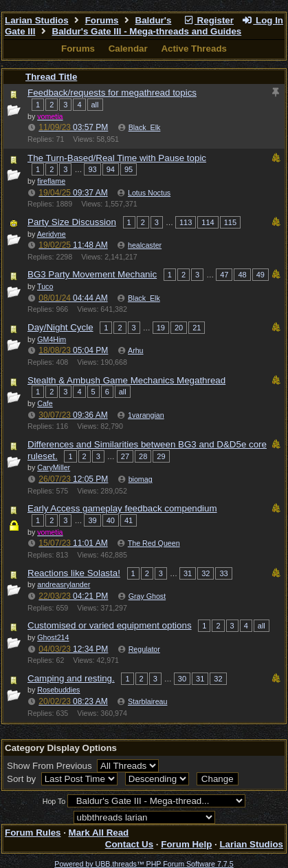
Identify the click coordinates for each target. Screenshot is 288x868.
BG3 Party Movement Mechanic (92, 274)
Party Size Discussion (71, 222)
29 (161, 456)
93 (92, 169)
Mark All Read (99, 832)
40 (111, 520)
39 (92, 520)
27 (125, 456)
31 (188, 573)
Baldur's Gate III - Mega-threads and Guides (147, 31)
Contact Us (129, 844)
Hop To (54, 801)
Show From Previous (50, 766)
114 (207, 222)
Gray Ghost (147, 596)
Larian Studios (37, 20)
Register (208, 20)
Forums (102, 20)
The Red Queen (154, 543)
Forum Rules (32, 832)
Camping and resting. (71, 678)
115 (230, 222)
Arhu (136, 350)
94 (111, 169)
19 (161, 328)
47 (224, 275)
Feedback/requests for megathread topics (112, 92)
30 (182, 679)
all (95, 104)
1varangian (146, 415)
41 (128, 520)
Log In (262, 20)
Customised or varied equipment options (109, 625)
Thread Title (51, 77)
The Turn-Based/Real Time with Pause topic (116, 158)
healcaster (145, 245)
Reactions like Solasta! (73, 573)
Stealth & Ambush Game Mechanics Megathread (126, 380)
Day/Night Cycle (60, 327)
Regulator (144, 649)
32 (205, 573)
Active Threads (194, 48)
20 (179, 328)
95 (128, 169)
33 (223, 573)
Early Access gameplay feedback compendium (122, 508)
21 (196, 328)
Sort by (22, 779)
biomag (141, 479)
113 (185, 222)
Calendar (128, 48)
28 (143, 456)
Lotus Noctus (149, 193)
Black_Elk (145, 127)
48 (242, 275)
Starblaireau (147, 701)
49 (260, 275)
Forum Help (186, 844)
